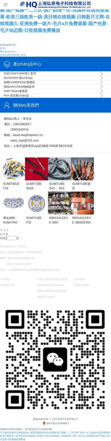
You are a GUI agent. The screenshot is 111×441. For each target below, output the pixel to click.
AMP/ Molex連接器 (15, 91)
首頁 (3, 48)
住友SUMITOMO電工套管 (13, 55)
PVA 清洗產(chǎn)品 (16, 95)
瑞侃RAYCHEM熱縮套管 (19, 86)
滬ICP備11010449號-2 (55, 423)
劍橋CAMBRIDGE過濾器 (19, 82)
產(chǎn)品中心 (8, 51)
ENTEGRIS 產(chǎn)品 (18, 77)
